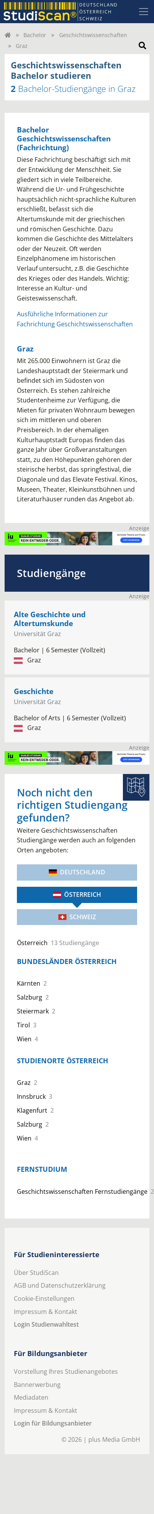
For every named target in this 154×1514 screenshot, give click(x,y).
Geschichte (33, 691)
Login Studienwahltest (46, 1324)
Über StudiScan (36, 1272)
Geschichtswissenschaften (93, 35)
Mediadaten (31, 1397)
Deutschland (77, 872)
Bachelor (34, 35)
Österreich (77, 894)
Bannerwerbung (37, 1384)
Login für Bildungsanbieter (53, 1423)
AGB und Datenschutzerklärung (60, 1285)
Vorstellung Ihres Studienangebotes (66, 1371)
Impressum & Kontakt (45, 1311)
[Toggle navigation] (143, 11)
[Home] (8, 35)
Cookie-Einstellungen (44, 1298)
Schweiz (77, 917)
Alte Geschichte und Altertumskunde (50, 618)
